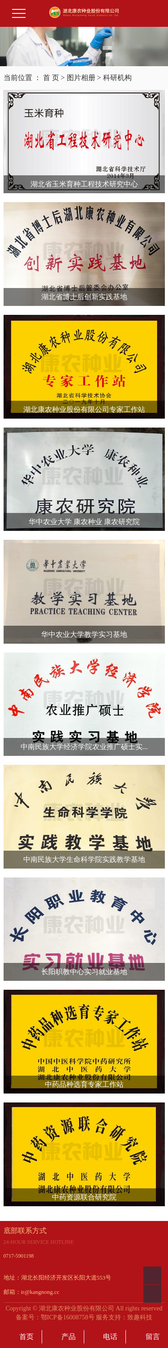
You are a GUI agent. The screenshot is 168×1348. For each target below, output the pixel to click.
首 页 (51, 77)
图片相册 (81, 77)
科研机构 (117, 77)
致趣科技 (139, 1317)
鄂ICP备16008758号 (68, 1317)
